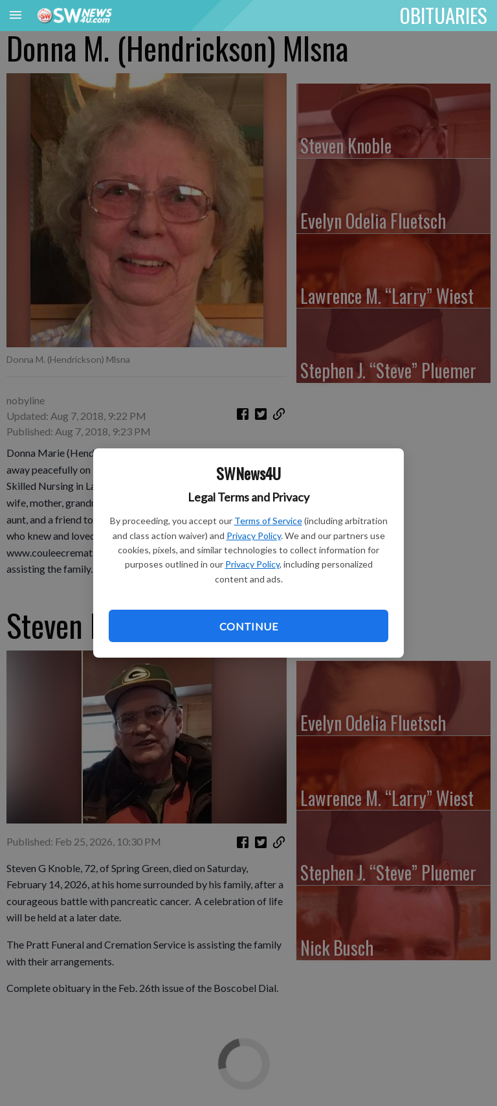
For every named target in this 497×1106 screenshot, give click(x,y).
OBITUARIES (443, 15)
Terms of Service (268, 520)
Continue (248, 626)
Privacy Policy (253, 535)
